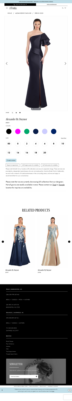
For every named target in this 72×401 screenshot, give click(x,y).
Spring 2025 (39, 13)
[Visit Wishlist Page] (65, 8)
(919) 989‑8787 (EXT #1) (12, 325)
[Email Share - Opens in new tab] (20, 113)
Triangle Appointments (11, 361)
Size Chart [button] (63, 138)
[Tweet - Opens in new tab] (12, 113)
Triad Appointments (11, 359)
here (53, 399)
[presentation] (19, 249)
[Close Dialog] (2, 398)
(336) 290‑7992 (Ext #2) (12, 302)
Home (10, 13)
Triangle (62, 192)
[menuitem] (20, 4)
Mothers (27, 307)
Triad (54, 192)
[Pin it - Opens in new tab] (16, 113)
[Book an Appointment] (52, 5)
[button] (6, 8)
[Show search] (62, 8)
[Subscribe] (36, 384)
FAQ (7, 356)
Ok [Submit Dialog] (69, 398)
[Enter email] (24, 384)
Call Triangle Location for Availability (33, 167)
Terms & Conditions (33, 394)
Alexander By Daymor (23, 13)
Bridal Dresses (9, 349)
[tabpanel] (36, 63)
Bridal (8, 307)
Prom (20, 307)
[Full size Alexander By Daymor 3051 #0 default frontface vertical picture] (36, 63)
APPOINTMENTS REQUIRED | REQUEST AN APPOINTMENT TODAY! (36, 1)
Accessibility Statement (53, 394)
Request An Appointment (13, 167)
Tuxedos (14, 307)
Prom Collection (10, 351)
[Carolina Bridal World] (13, 8)
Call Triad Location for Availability (15, 172)
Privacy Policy (43, 394)
